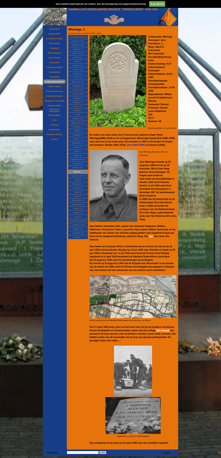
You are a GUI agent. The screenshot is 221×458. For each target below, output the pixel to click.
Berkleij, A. (78, 110)
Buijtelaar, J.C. (78, 102)
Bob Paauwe (163, 330)
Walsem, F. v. (78, 229)
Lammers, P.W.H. (78, 41)
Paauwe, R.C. (78, 168)
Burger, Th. (78, 155)
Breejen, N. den (78, 45)
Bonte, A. (78, 61)
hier (151, 236)
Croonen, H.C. (78, 70)
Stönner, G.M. (78, 90)
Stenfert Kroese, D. (78, 160)
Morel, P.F (78, 196)
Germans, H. (78, 188)
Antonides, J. (78, 127)
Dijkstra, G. (78, 98)
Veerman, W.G (78, 94)
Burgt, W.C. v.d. (78, 82)
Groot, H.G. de (78, 53)
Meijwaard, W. (78, 86)
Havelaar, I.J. (78, 135)
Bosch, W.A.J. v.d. (78, 123)
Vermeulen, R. (78, 164)
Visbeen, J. (78, 131)
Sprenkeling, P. (78, 204)
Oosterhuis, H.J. (78, 143)
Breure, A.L (78, 139)
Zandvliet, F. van (78, 225)
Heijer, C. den (78, 119)
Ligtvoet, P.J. (78, 213)
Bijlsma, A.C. (78, 57)
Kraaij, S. (78, 180)
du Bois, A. (78, 151)
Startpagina (54, 29)
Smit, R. (78, 217)
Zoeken (102, 452)
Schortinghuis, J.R (78, 200)
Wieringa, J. (78, 172)
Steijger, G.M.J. (78, 66)
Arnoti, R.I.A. (78, 74)
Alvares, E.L (78, 106)
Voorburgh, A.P (78, 233)
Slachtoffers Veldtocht (78, 37)
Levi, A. (78, 115)
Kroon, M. (78, 78)
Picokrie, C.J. (78, 209)
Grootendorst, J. (78, 184)
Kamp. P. (78, 192)
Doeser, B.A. (78, 147)
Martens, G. (78, 49)
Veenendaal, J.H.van (78, 221)
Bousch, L (78, 237)
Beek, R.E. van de (78, 176)
